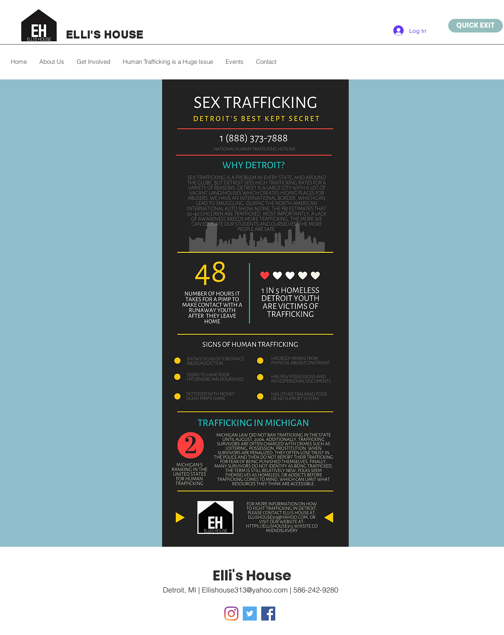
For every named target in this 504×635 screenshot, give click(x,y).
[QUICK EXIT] (475, 26)
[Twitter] (250, 614)
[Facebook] (268, 614)
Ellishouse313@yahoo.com (245, 589)
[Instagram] (231, 614)
